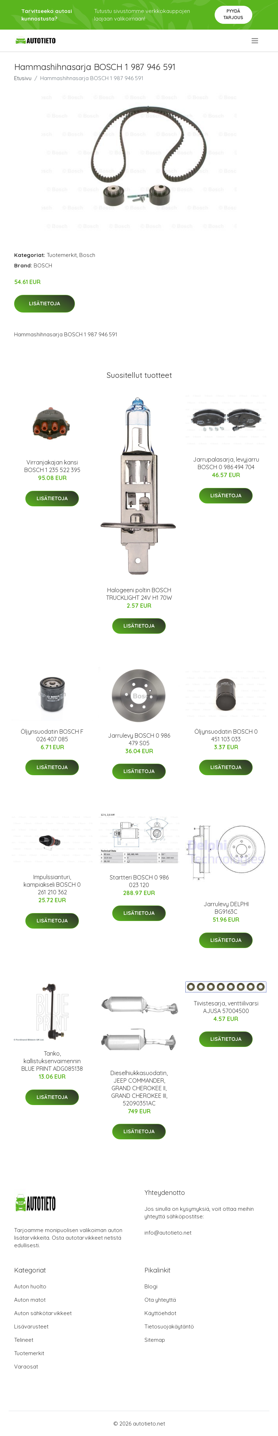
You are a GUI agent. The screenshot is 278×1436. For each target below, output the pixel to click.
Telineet (23, 1339)
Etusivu (22, 78)
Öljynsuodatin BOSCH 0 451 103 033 (226, 735)
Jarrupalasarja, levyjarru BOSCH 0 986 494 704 (226, 463)
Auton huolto (30, 1286)
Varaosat (26, 1366)
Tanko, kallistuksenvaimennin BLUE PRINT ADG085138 (52, 1061)
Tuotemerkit (62, 255)
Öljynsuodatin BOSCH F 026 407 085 (52, 735)
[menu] (255, 40)
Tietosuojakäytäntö (169, 1326)
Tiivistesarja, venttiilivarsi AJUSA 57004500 (226, 1007)
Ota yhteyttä (160, 1299)
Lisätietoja (44, 303)
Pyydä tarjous (233, 14)
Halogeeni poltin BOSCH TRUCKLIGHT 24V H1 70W (139, 593)
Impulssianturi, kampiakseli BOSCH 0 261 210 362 (52, 884)
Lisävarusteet (31, 1326)
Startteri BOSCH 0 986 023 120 (139, 881)
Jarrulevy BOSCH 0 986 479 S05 (139, 739)
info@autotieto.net (167, 1232)
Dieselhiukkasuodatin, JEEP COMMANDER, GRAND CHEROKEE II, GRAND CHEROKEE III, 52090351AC (139, 1088)
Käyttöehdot (160, 1313)
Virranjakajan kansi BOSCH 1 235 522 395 (52, 466)
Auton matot (30, 1299)
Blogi (150, 1286)
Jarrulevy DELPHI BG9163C (226, 907)
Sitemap (154, 1339)
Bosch (87, 255)
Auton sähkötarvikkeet (43, 1313)
